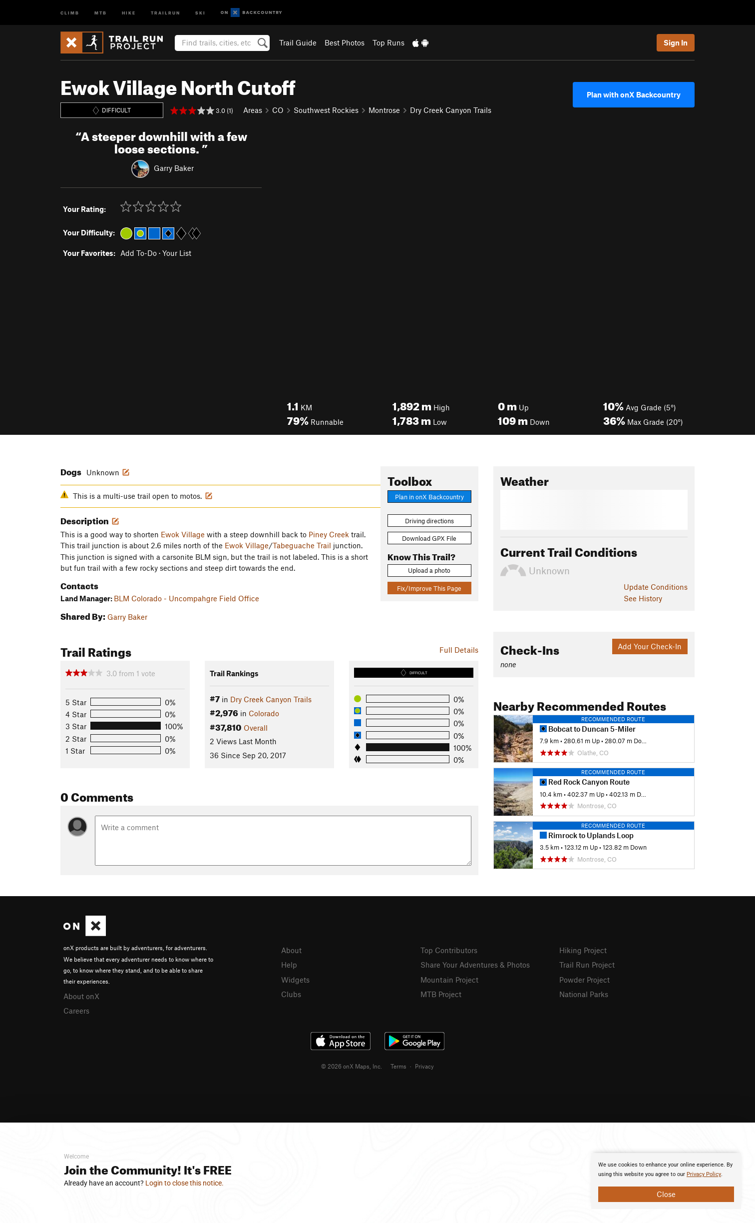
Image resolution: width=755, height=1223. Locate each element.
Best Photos (345, 42)
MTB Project (440, 994)
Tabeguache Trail (302, 545)
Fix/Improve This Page (429, 588)
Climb (69, 12)
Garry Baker (174, 167)
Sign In (676, 42)
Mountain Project (449, 979)
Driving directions (429, 521)
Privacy (424, 1066)
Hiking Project (583, 950)
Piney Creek (329, 534)
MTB (100, 12)
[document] (666, 1181)
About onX (81, 996)
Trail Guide (298, 42)
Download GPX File (429, 538)
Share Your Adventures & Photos (475, 964)
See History (643, 598)
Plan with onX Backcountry (634, 94)
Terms (398, 1066)
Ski (200, 12)
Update (656, 586)
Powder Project (584, 979)
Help (289, 964)
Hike (129, 12)
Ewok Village (183, 534)
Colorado (264, 713)
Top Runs (388, 42)
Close (666, 1194)
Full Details (458, 649)
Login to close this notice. (184, 1183)
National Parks (583, 994)
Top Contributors (448, 950)
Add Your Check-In (650, 646)
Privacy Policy (704, 1174)
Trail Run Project (587, 964)
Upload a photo (429, 570)
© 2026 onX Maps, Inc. (351, 1066)
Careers (76, 1010)
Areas (252, 109)
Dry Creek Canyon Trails (450, 109)
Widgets (295, 979)
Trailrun (165, 12)
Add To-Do (138, 252)
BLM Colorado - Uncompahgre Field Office (186, 598)
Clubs (291, 994)
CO (278, 109)
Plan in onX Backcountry (429, 497)
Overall (256, 727)
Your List (176, 252)
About (291, 950)
